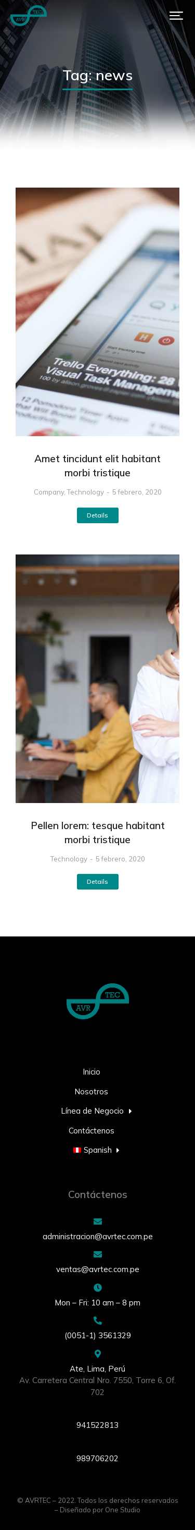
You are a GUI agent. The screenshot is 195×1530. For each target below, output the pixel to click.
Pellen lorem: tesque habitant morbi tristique (98, 832)
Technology (85, 492)
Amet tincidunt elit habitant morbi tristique (97, 465)
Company (49, 492)
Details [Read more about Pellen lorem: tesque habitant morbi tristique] (97, 881)
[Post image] (97, 312)
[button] (176, 15)
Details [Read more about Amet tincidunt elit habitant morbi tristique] (97, 515)
